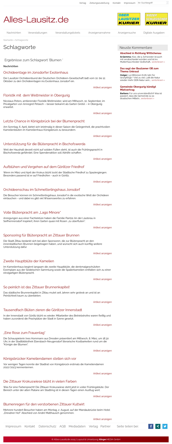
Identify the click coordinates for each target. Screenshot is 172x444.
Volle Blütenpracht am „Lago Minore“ (32, 212)
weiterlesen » (158, 62)
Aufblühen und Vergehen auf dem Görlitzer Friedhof (43, 167)
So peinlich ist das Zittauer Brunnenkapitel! (36, 287)
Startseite (8, 40)
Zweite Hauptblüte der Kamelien (28, 261)
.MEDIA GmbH (109, 439)
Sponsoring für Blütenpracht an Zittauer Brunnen (41, 235)
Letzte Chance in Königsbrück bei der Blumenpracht (44, 121)
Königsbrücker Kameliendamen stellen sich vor (39, 359)
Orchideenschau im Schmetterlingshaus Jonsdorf (41, 190)
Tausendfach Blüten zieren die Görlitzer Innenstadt (42, 310)
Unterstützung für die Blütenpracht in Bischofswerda (44, 144)
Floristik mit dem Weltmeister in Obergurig (36, 95)
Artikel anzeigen (102, 87)
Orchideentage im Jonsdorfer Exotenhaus (35, 72)
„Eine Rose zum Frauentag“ (24, 333)
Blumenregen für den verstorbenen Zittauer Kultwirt (43, 404)
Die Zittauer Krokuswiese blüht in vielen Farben (40, 381)
